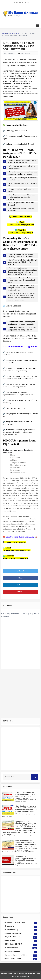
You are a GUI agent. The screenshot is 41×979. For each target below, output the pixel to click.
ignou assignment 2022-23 (16, 955)
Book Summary (11, 930)
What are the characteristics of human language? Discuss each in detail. (26, 859)
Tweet (20, 571)
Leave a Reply (25, 53)
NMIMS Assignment (13, 951)
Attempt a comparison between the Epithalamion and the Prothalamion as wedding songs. (26, 795)
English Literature (12, 937)
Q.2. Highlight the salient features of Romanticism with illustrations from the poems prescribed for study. (26, 809)
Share (20, 578)
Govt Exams (10, 940)
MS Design (25, 976)
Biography (9, 926)
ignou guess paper (13, 959)
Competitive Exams (13, 933)
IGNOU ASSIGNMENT (13, 944)
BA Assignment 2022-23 (15, 922)
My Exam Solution (20, 973)
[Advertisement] (20, 693)
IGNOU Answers (11, 948)
